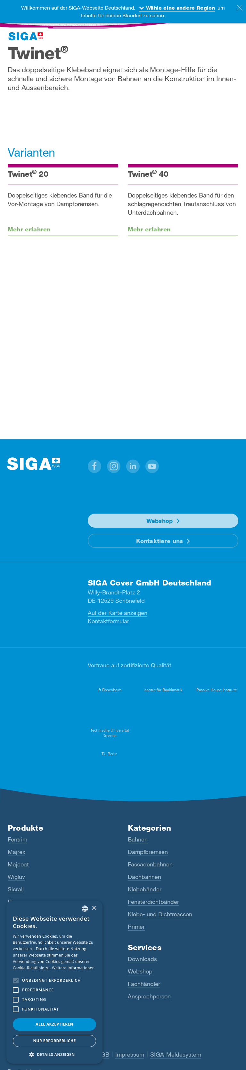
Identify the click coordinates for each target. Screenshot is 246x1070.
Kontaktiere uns (159, 541)
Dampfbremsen (148, 851)
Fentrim (17, 839)
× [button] (93, 908)
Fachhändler (144, 983)
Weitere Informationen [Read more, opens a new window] (73, 968)
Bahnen (138, 839)
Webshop (159, 520)
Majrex (16, 851)
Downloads (142, 958)
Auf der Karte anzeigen (117, 612)
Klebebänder (144, 889)
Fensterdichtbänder (153, 901)
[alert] (54, 982)
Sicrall (16, 889)
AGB (103, 1054)
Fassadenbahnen (150, 864)
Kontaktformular (108, 620)
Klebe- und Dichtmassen (160, 914)
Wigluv (16, 876)
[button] (94, 466)
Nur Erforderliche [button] (54, 1040)
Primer (136, 926)
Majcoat (18, 864)
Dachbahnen (144, 876)
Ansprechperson (149, 996)
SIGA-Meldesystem (175, 1054)
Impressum (129, 1054)
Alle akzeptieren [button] (54, 1024)
